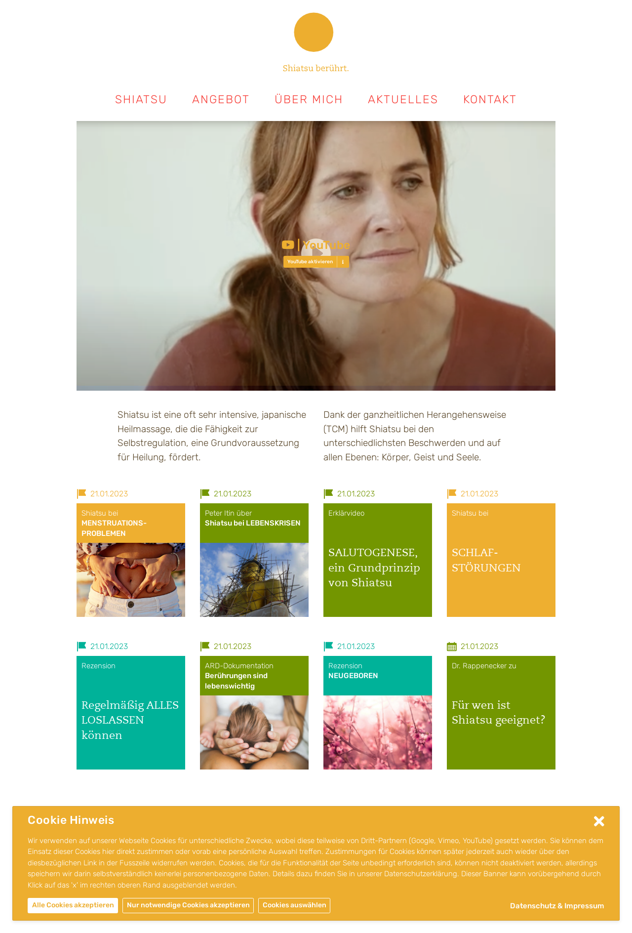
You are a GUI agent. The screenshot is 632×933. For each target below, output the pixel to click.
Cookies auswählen (294, 905)
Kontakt (490, 99)
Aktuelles (403, 99)
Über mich (309, 99)
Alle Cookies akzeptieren (73, 905)
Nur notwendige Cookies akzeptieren (188, 905)
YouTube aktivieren (310, 262)
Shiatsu (141, 99)
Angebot (221, 99)
